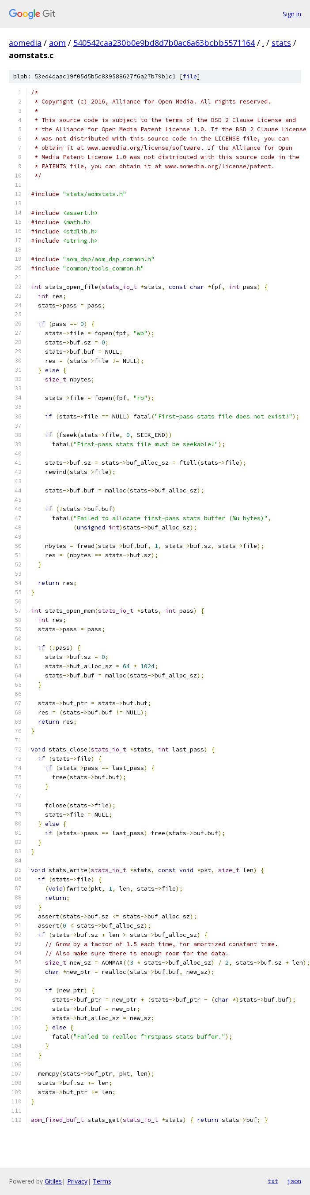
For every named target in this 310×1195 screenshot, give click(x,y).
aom (57, 42)
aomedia (25, 42)
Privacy (77, 1181)
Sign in (292, 14)
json (294, 1181)
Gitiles (53, 1181)
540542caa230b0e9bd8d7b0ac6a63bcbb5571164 (164, 42)
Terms (102, 1181)
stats (281, 42)
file (190, 76)
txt (273, 1181)
